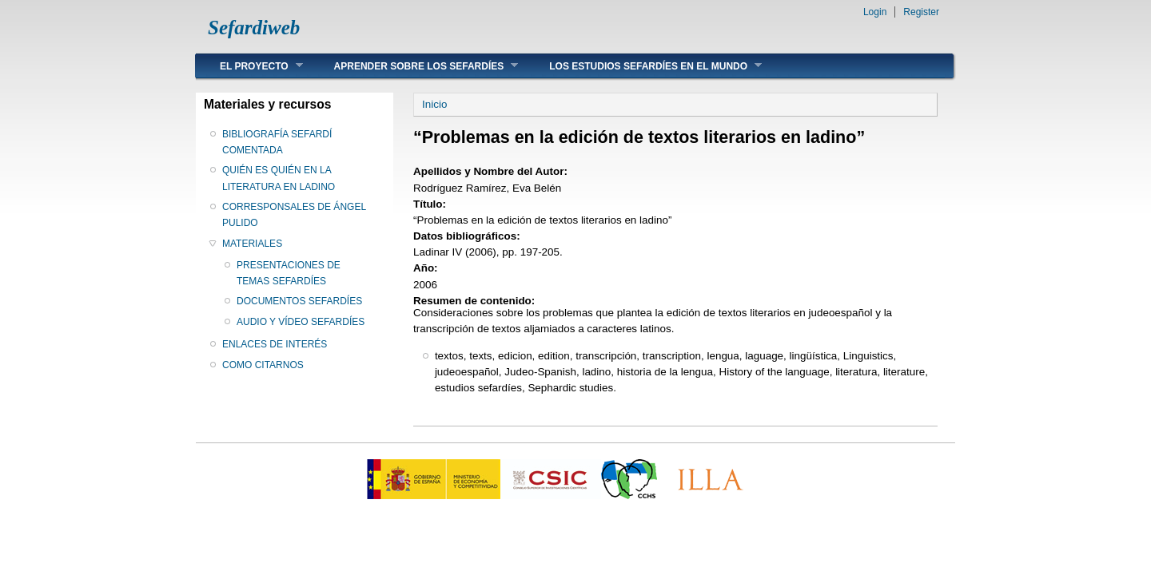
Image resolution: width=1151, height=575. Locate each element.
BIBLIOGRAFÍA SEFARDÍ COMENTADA (277, 142)
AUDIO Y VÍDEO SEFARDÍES (300, 321)
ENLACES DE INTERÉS (274, 344)
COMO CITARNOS (263, 365)
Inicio (434, 104)
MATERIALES (252, 243)
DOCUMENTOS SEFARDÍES (299, 301)
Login (874, 12)
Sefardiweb (254, 27)
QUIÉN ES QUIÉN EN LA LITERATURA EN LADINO (278, 178)
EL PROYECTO (249, 66)
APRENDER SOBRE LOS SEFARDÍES (414, 66)
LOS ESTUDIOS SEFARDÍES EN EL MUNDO (643, 66)
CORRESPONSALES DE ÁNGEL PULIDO (294, 214)
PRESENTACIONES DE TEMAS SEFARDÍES (289, 273)
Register (921, 12)
